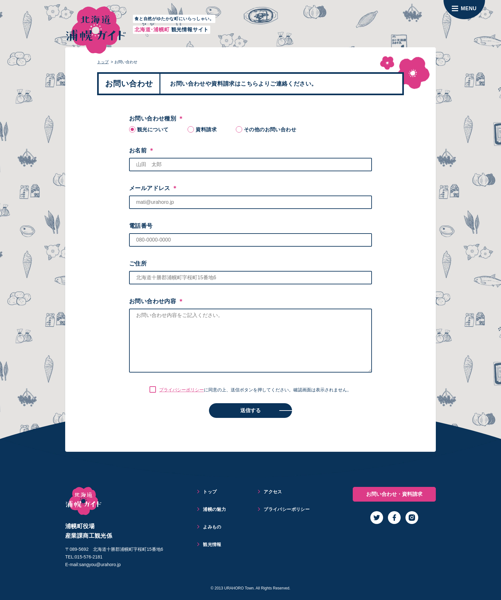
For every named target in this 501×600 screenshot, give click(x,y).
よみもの (212, 526)
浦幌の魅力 (214, 509)
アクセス (273, 491)
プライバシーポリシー (181, 389)
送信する (250, 410)
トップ (103, 62)
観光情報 (212, 544)
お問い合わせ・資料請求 (394, 494)
